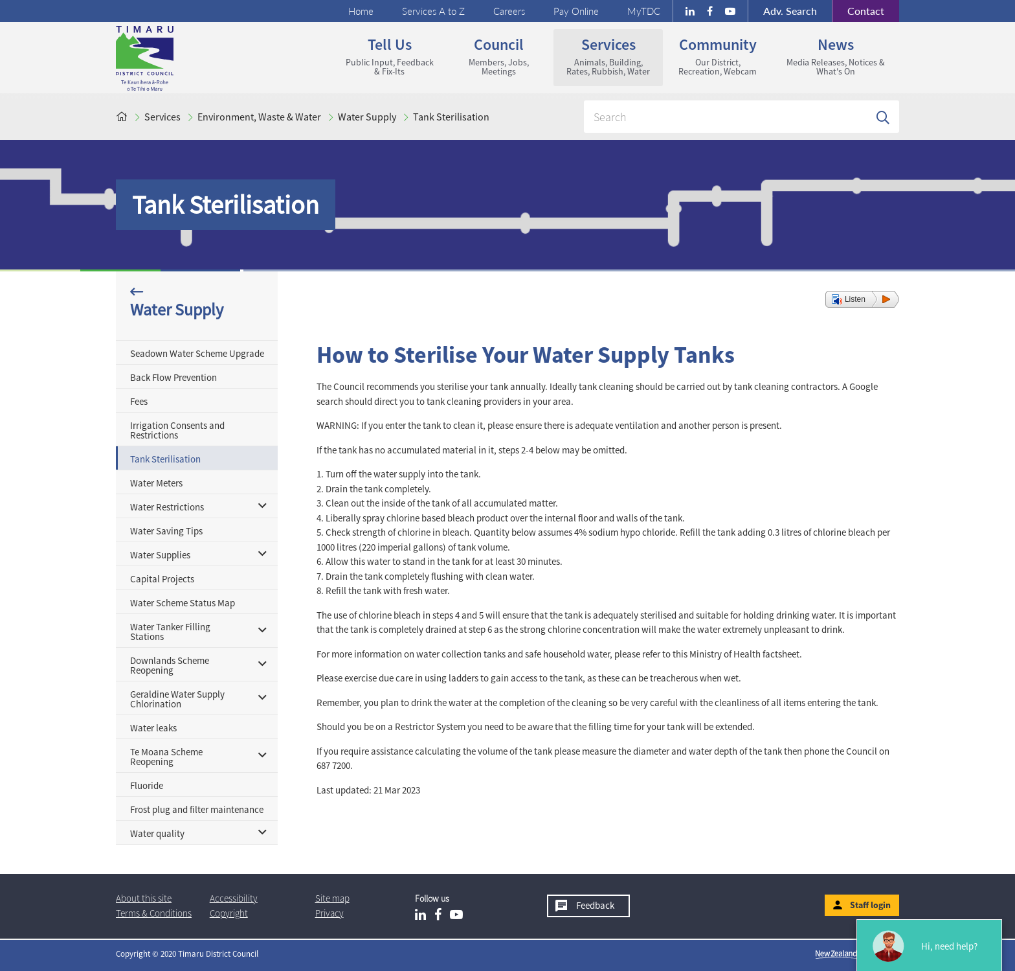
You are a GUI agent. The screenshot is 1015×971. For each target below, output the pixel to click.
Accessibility (234, 898)
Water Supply (367, 116)
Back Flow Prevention (173, 377)
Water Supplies (160, 555)
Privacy (329, 913)
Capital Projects (162, 579)
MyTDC (643, 11)
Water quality (157, 833)
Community (717, 55)
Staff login (870, 905)
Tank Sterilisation (451, 116)
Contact (858, 11)
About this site (144, 898)
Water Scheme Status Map (182, 603)
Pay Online (576, 11)
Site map (332, 898)
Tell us (389, 55)
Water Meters (156, 483)
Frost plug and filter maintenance (196, 809)
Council (498, 55)
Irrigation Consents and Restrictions (177, 430)
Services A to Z (433, 11)
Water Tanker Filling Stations (170, 632)
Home (361, 11)
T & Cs (154, 913)
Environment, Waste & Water (259, 116)
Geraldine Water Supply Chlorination (177, 699)
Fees (139, 401)
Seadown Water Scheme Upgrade (197, 353)
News (835, 55)
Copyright (229, 913)
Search (790, 11)
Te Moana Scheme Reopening (166, 757)
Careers (509, 11)
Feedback (595, 905)
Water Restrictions (167, 507)
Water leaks (153, 728)
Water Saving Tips (166, 531)
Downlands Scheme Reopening (169, 665)
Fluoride (146, 785)
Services (608, 55)
